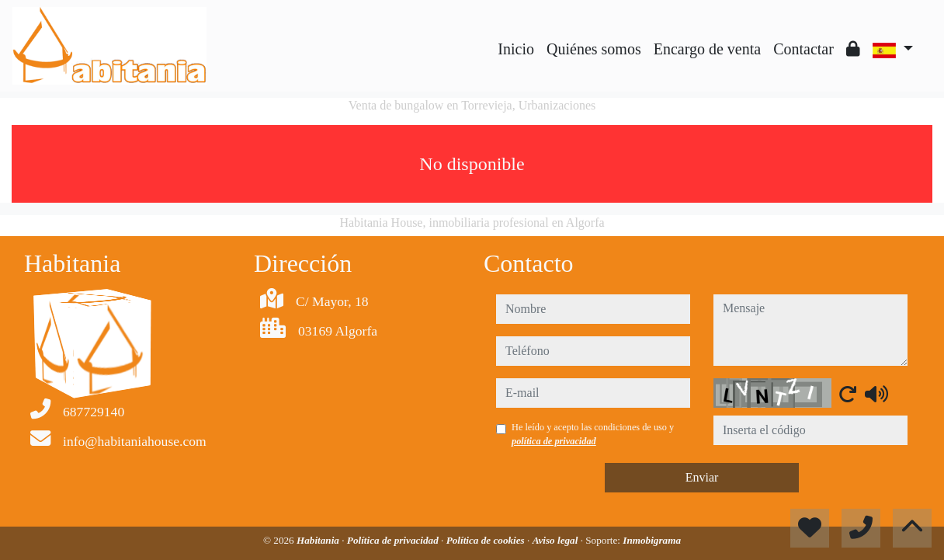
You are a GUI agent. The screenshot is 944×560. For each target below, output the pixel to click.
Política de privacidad (394, 540)
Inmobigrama (652, 540)
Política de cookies (486, 540)
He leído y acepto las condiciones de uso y (593, 434)
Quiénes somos (594, 48)
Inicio (516, 48)
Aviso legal (557, 540)
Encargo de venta (707, 48)
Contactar (803, 48)
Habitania (319, 540)
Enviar (702, 477)
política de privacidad (554, 441)
